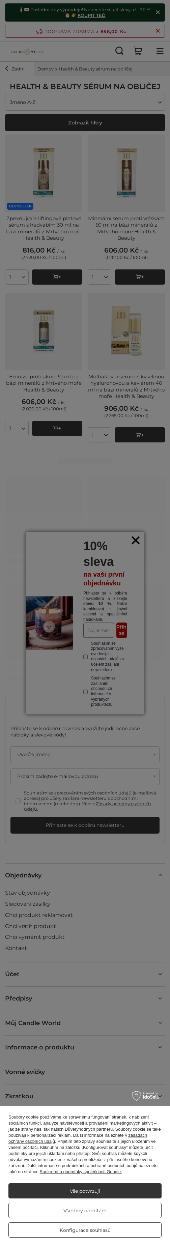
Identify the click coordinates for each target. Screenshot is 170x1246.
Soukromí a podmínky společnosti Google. (81, 1171)
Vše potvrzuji (85, 1191)
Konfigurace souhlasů (85, 1230)
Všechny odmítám (85, 1211)
